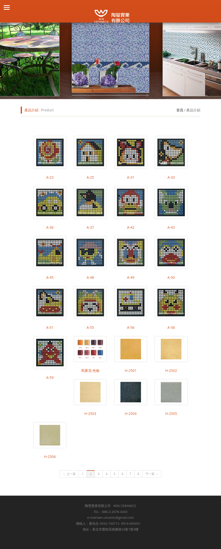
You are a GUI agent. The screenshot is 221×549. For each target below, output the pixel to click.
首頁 (179, 110)
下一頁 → (151, 474)
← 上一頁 (69, 474)
